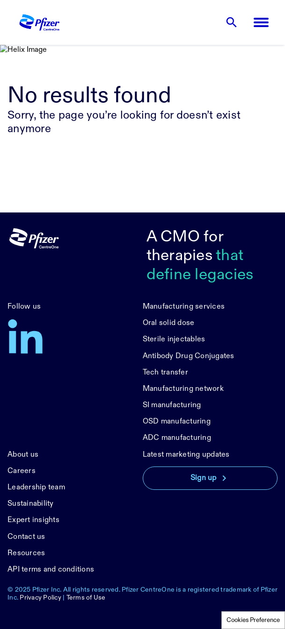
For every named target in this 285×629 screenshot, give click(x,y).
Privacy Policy (40, 597)
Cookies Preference (253, 620)
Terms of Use (86, 597)
